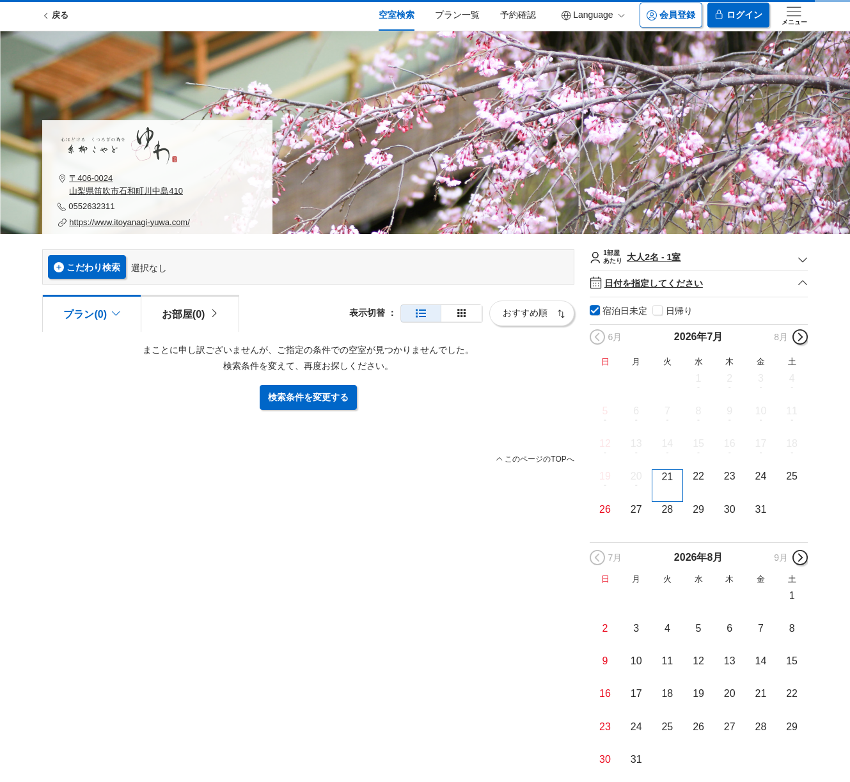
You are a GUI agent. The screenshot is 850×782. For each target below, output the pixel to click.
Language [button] (593, 15)
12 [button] (605, 443)
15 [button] (698, 443)
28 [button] (667, 509)
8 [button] (699, 410)
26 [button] (605, 509)
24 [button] (761, 476)
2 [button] (729, 378)
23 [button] (730, 476)
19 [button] (605, 476)
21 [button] (667, 476)
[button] (157, 184)
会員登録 (671, 15)
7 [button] (667, 410)
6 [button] (636, 410)
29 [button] (698, 509)
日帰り (679, 311)
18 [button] (792, 443)
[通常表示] (421, 313)
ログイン (738, 15)
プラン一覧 (457, 15)
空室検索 (396, 15)
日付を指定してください (699, 284)
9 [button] (729, 410)
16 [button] (730, 443)
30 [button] (730, 509)
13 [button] (636, 443)
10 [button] (761, 410)
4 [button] (792, 378)
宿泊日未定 (624, 311)
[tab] (190, 313)
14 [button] (667, 443)
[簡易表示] (461, 313)
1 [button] (699, 378)
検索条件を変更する (308, 397)
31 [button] (761, 509)
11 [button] (792, 410)
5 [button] (605, 410)
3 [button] (761, 378)
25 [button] (792, 476)
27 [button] (636, 509)
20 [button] (636, 476)
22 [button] (698, 476)
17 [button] (761, 443)
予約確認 (518, 15)
